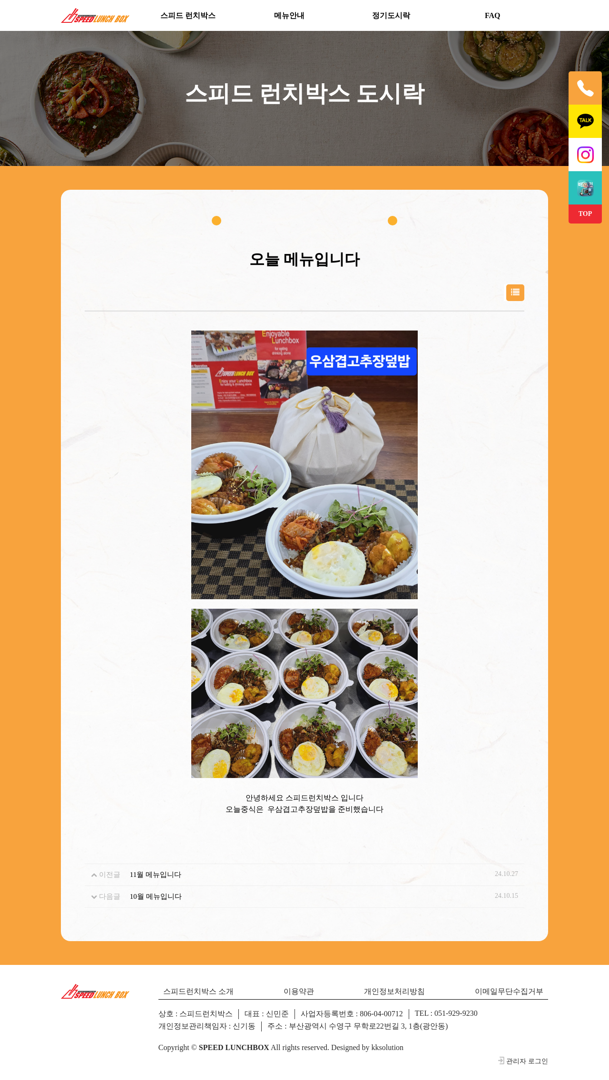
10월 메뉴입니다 (156, 896)
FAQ (493, 15)
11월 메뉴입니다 (155, 874)
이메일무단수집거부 (509, 991)
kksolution (388, 1047)
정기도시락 (391, 15)
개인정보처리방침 (394, 991)
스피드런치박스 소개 (198, 991)
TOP (585, 213)
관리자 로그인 (522, 1061)
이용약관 (299, 991)
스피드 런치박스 (188, 15)
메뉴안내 (289, 15)
